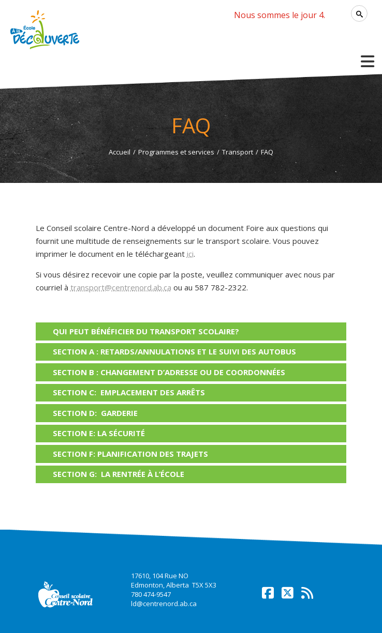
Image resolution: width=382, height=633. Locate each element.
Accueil (119, 152)
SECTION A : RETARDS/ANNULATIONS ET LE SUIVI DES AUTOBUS (174, 351)
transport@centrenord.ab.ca (120, 287)
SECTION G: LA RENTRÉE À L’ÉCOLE (118, 474)
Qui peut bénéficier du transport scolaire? (146, 331)
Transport (237, 152)
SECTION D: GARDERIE (95, 413)
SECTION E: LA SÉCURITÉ (99, 433)
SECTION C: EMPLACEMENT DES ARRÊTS (129, 392)
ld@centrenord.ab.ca (164, 603)
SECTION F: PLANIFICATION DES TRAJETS (130, 454)
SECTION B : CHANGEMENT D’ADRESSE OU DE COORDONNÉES (169, 372)
